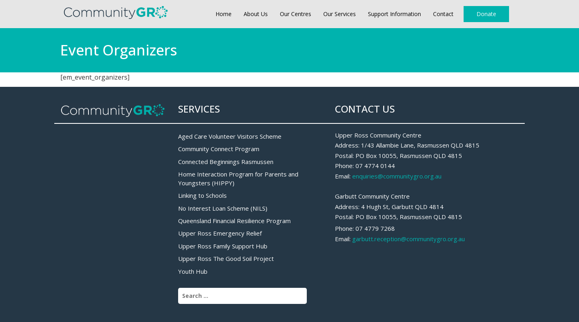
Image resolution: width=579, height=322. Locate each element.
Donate (486, 14)
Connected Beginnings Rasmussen (225, 162)
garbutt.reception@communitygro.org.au (408, 239)
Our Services (339, 14)
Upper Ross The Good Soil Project (226, 258)
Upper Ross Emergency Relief (220, 233)
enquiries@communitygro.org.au (396, 176)
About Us (256, 14)
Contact (443, 14)
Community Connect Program (218, 149)
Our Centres (295, 14)
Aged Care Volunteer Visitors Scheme (229, 136)
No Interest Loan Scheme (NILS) (222, 208)
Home (224, 14)
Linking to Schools (202, 195)
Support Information (394, 14)
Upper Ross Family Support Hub (222, 246)
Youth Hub (192, 271)
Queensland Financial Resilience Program (234, 221)
